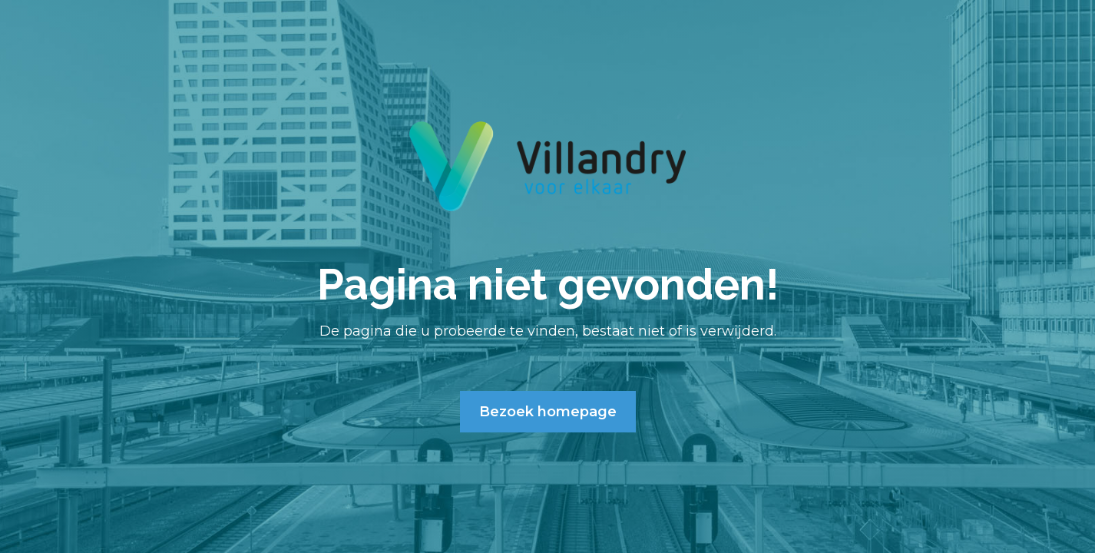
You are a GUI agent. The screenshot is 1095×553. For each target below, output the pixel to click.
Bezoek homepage (548, 411)
